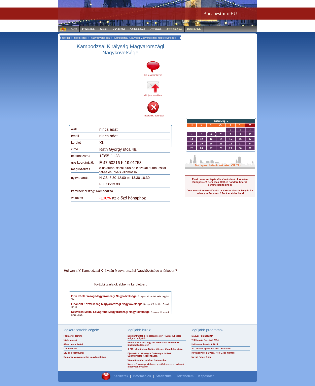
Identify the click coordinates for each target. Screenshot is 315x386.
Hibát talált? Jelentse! (153, 115)
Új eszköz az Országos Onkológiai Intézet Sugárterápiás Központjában (149, 354)
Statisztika (164, 376)
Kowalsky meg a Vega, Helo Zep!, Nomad (213, 353)
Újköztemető (70, 340)
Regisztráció (194, 28)
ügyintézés (80, 37)
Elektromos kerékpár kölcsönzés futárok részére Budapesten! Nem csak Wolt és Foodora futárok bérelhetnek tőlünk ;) (220, 182)
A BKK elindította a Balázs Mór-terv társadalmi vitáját (155, 349)
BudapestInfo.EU (220, 13)
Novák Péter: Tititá (201, 357)
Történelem (185, 376)
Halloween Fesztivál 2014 (204, 344)
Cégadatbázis (137, 28)
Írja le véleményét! (153, 75)
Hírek (74, 28)
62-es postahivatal (73, 344)
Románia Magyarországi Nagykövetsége (85, 357)
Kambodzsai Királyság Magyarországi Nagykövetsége (145, 37)
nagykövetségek (100, 37)
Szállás (104, 28)
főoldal (66, 37)
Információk (142, 376)
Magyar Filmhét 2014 (202, 336)
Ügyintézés (119, 28)
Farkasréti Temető (73, 336)
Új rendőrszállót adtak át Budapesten (147, 360)
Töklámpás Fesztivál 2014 (205, 340)
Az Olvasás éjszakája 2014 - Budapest (211, 348)
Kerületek (155, 28)
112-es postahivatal (74, 353)
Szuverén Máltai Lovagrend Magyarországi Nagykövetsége (110, 311)
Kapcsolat (206, 376)
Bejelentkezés (174, 28)
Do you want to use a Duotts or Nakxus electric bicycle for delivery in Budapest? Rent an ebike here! (219, 192)
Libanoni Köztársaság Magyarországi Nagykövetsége (106, 304)
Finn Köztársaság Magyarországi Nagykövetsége (104, 296)
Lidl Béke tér (70, 348)
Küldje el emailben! (153, 95)
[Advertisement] (105, 91)
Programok (88, 28)
